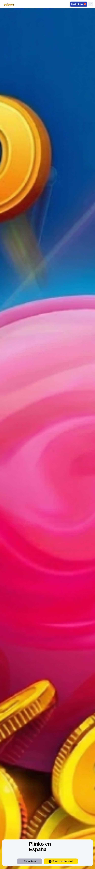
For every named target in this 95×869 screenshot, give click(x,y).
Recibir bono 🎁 (78, 4)
